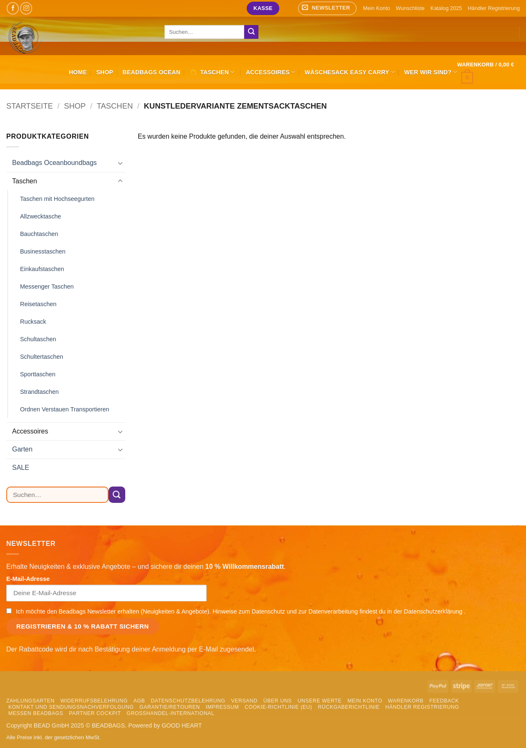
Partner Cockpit (95, 713)
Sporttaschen (38, 374)
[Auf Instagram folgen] (26, 8)
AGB (139, 701)
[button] (327, 8)
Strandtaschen (39, 391)
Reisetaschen (38, 304)
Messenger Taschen (47, 286)
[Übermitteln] (251, 32)
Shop (104, 72)
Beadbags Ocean (152, 72)
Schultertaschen (41, 356)
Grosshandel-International (170, 713)
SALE (20, 467)
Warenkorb (405, 701)
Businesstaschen (43, 251)
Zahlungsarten (30, 701)
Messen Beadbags (35, 713)
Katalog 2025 (446, 8)
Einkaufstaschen (42, 269)
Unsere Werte (320, 701)
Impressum (222, 707)
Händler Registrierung (494, 8)
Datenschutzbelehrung (188, 701)
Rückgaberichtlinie (349, 707)
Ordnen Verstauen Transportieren (64, 409)
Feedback (444, 701)
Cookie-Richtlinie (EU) (278, 707)
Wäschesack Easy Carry (350, 72)
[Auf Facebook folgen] (13, 8)
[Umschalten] (120, 163)
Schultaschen (38, 339)
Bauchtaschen (39, 234)
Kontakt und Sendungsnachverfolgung (71, 707)
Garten (22, 449)
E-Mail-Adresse (28, 579)
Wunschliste (410, 8)
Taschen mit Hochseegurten (57, 198)
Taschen (115, 105)
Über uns (277, 701)
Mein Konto (376, 8)
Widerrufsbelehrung (94, 701)
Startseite (29, 105)
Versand (244, 701)
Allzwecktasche (40, 216)
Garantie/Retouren (169, 707)
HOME (78, 72)
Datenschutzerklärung (434, 611)
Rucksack (33, 321)
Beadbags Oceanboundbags (54, 162)
